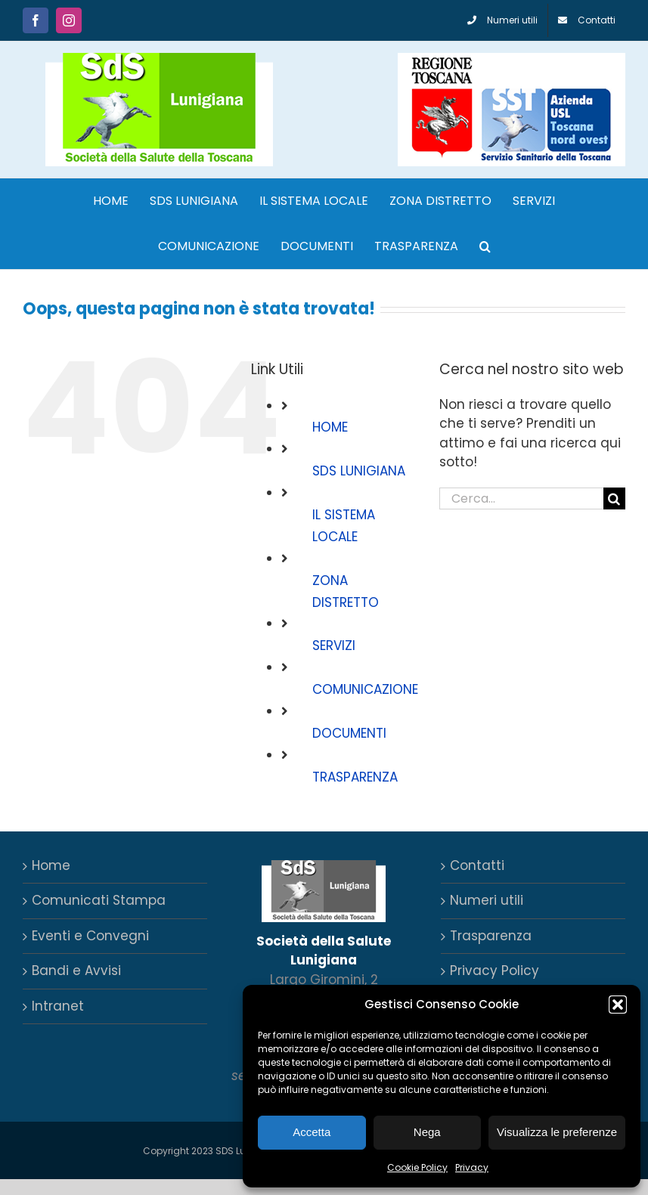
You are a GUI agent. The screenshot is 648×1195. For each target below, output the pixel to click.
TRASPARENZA (355, 777)
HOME (330, 427)
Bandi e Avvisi (76, 970)
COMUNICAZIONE (365, 689)
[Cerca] (614, 498)
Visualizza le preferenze (557, 1131)
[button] (617, 1004)
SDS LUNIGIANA (358, 471)
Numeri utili (486, 900)
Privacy (471, 1167)
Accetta (311, 1131)
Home (51, 865)
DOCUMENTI (349, 733)
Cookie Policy (417, 1167)
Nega (427, 1131)
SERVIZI (333, 645)
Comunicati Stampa (99, 900)
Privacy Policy (494, 970)
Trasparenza (491, 936)
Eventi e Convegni (90, 936)
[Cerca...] (521, 498)
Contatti (477, 865)
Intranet (58, 1006)
